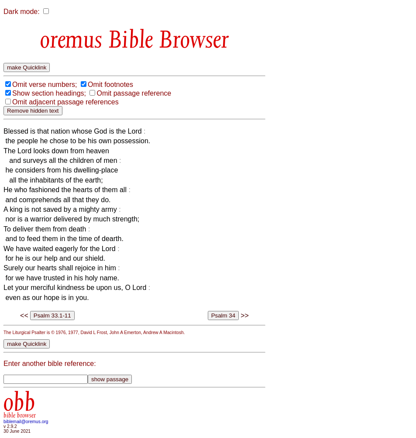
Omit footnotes (110, 84)
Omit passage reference (133, 93)
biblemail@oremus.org (25, 421)
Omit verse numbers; (44, 84)
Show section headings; (49, 93)
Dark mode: (21, 11)
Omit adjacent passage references (65, 102)
